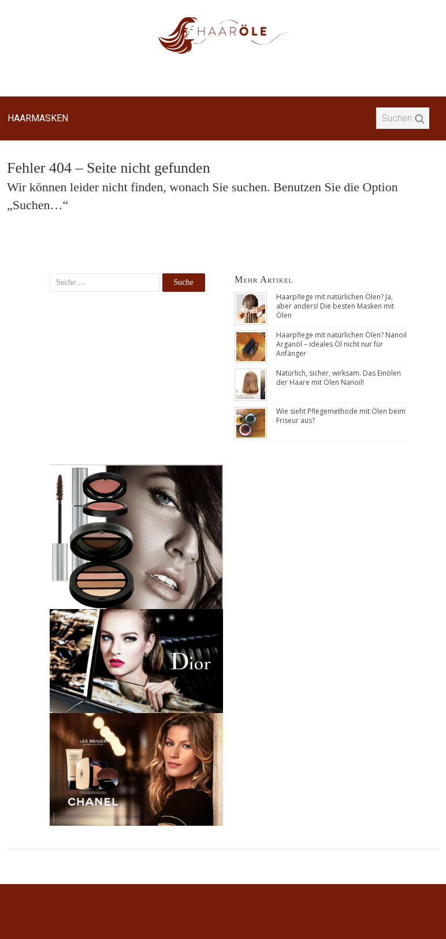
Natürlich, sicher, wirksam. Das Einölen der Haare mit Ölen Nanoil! (338, 377)
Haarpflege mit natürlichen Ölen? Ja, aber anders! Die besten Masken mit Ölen (335, 306)
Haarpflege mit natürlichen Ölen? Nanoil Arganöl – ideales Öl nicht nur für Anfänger (341, 344)
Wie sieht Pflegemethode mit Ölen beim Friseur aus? (341, 415)
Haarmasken (38, 118)
